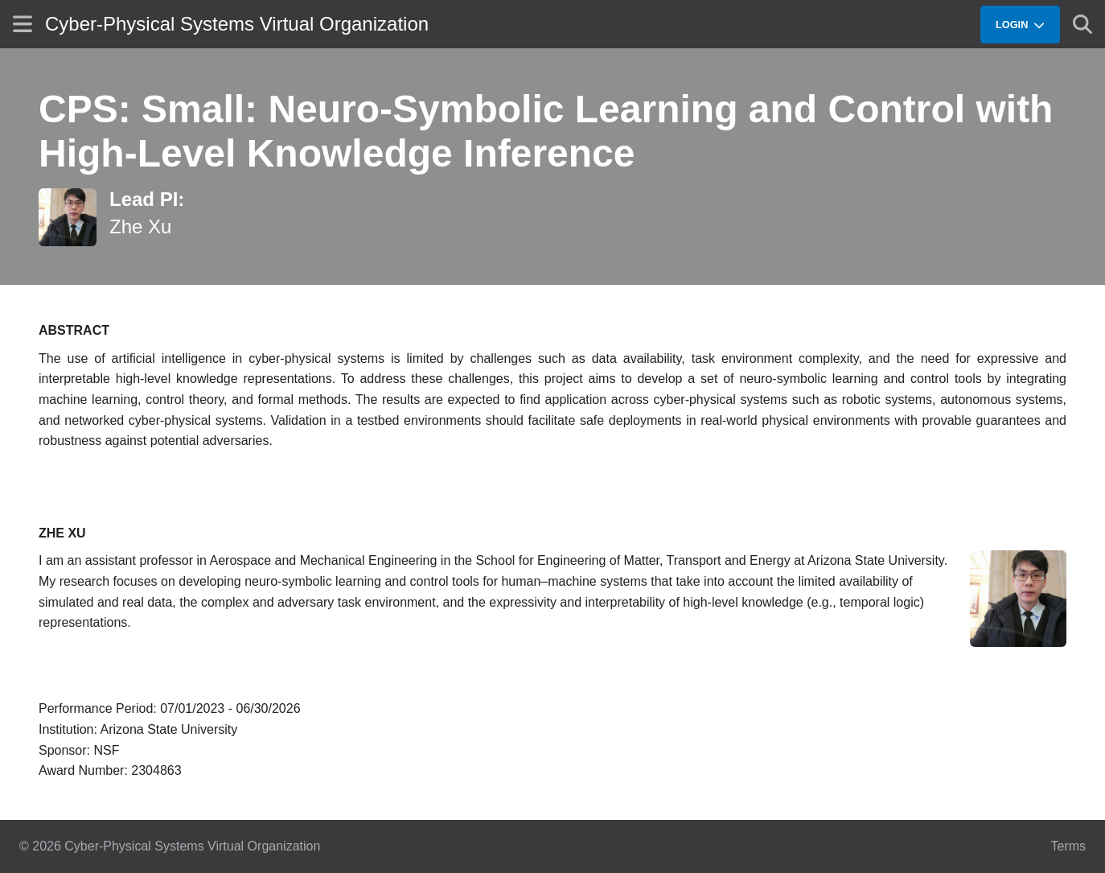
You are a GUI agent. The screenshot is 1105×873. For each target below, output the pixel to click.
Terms (1068, 846)
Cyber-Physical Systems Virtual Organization (237, 24)
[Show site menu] (22, 24)
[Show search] (1082, 24)
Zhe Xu (140, 226)
